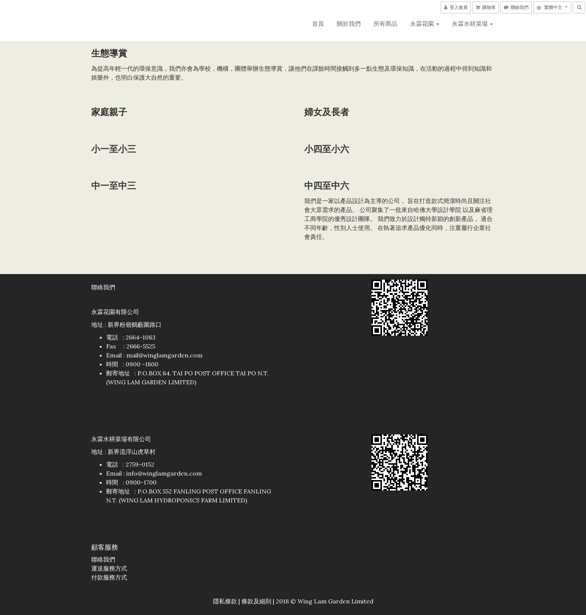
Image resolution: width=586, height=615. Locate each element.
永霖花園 (424, 23)
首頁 (318, 23)
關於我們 (349, 23)
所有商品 (385, 23)
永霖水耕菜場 (472, 23)
